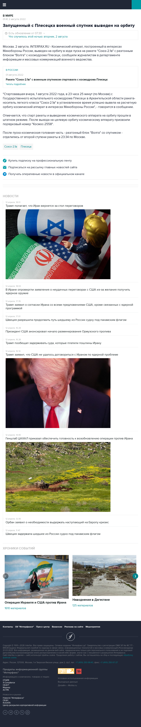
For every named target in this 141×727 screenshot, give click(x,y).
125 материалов (82, 605)
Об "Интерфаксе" (24, 626)
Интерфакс (70, 5)
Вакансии (57, 626)
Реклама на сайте (73, 626)
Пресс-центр (43, 626)
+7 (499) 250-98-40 (84, 662)
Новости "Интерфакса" (13, 698)
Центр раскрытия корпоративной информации (24, 705)
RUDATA (6, 703)
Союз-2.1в (10, 146)
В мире (8, 16)
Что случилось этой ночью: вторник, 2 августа (38, 36)
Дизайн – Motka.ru (67, 685)
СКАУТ (6, 685)
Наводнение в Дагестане (91, 600)
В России (12, 70)
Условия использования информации (78, 678)
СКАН (5, 700)
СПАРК (6, 680)
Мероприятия (93, 626)
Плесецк (26, 146)
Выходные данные (68, 682)
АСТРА (6, 690)
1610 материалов (15, 608)
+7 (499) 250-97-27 (109, 662)
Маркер (6, 687)
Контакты (8, 626)
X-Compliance (9, 682)
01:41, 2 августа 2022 (14, 19)
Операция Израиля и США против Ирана (35, 602)
